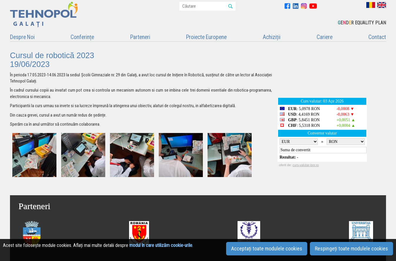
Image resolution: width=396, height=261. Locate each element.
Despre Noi (22, 37)
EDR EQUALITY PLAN (362, 23)
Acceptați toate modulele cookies (266, 248)
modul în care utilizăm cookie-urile (160, 245)
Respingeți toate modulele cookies (351, 248)
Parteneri (140, 37)
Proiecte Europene (206, 37)
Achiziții (271, 37)
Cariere (324, 37)
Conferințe (82, 37)
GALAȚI (331, 70)
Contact (377, 37)
